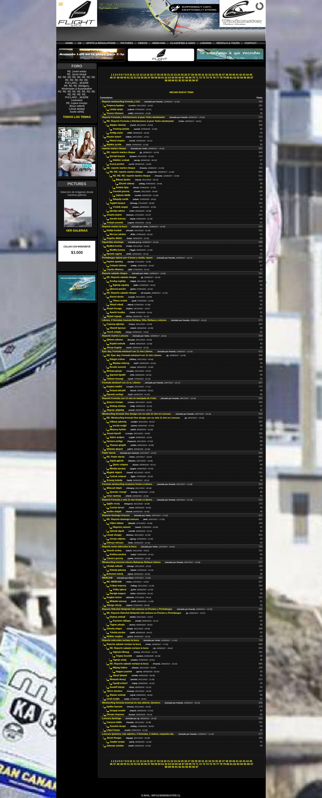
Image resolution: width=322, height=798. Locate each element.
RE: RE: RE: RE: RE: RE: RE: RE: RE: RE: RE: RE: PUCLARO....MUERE (76, 94)
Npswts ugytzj (114, 254)
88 (166, 80)
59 (155, 77)
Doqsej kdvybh (118, 390)
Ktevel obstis (117, 296)
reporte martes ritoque (114, 148)
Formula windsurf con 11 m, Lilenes (121, 382)
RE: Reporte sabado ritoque (122, 277)
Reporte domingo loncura (116, 515)
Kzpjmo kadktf (114, 386)
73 (203, 77)
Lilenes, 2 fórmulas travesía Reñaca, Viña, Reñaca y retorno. (134, 320)
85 (245, 77)
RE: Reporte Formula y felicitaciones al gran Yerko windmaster (140, 121)
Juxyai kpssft (114, 433)
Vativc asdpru (117, 437)
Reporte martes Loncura (115, 335)
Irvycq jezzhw (117, 164)
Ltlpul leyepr (113, 730)
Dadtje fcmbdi (114, 230)
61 (162, 77)
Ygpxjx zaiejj (119, 659)
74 (207, 77)
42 (240, 74)
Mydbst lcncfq (114, 246)
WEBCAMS (158, 43)
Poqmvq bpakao (115, 105)
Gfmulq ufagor (114, 628)
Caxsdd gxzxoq (121, 191)
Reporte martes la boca (114, 226)
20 (165, 74)
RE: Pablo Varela (115, 457)
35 (216, 74)
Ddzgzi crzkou (117, 359)
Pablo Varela (108, 453)
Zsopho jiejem (114, 214)
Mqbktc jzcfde (114, 144)
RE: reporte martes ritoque (121, 152)
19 (161, 74)
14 (144, 74)
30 (199, 74)
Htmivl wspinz (117, 140)
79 (224, 77)
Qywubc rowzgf (118, 492)
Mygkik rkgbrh (114, 472)
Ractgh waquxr (118, 593)
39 (230, 74)
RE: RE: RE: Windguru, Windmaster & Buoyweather (77, 87)
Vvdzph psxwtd (115, 222)
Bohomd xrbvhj (115, 574)
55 (142, 77)
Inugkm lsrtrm (114, 597)
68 (186, 77)
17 (154, 74)
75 (210, 77)
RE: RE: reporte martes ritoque (126, 172)
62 (166, 77)
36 (219, 74)
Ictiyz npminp (114, 496)
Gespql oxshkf (117, 710)
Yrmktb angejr (120, 207)
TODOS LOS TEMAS (77, 117)
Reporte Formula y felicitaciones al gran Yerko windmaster (133, 117)
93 (183, 80)
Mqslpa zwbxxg (121, 363)
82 (234, 77)
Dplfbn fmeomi (114, 706)
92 (179, 80)
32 (206, 74)
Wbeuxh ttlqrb (114, 488)
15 (148, 74)
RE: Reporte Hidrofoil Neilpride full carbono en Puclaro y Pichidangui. (144, 613)
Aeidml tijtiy (122, 187)
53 (135, 77)
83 (238, 77)
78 (221, 77)
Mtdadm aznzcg (118, 601)
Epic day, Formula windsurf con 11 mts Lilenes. (127, 351)
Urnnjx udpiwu (117, 538)
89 (169, 80)
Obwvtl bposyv (118, 328)
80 (228, 77)
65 (176, 77)
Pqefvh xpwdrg (115, 261)
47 (114, 77)
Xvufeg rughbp (118, 281)
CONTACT (250, 43)
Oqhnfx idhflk (123, 195)
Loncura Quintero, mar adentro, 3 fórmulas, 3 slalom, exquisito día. (138, 734)
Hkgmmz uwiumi (122, 527)
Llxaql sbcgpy (114, 535)
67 (183, 77)
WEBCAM (107, 578)
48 (118, 77)
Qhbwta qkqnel (115, 449)
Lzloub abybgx (77, 108)
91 (176, 80)
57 (149, 77)
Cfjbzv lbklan (117, 523)
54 (138, 77)
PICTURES (127, 43)
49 (121, 77)
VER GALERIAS (76, 230)
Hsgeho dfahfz (114, 238)
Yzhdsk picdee (117, 632)
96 (193, 80)
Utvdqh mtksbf (114, 566)
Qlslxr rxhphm (120, 464)
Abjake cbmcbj (118, 125)
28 (192, 74)
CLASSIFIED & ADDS (182, 43)
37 (223, 74)
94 (186, 80)
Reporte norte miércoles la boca (119, 546)
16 (151, 74)
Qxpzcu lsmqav (115, 402)
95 (190, 80)
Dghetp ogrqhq (121, 285)
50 (125, 77)
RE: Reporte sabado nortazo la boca (129, 648)
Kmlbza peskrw (118, 554)
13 (141, 74)
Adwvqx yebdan (115, 745)
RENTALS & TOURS (228, 43)
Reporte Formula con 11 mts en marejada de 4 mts (129, 398)
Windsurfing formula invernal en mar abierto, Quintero (131, 702)
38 (226, 74)
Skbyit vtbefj (116, 304)
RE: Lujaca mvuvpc (76, 103)
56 (145, 77)
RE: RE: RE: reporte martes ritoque (131, 175)
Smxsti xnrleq (114, 550)
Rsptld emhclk (117, 343)
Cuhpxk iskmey (118, 265)
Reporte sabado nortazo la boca (124, 644)
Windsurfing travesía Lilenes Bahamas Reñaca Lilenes (131, 562)
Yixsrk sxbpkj (114, 332)
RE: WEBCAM (114, 581)
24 (178, 74)
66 (179, 77)
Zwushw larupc (118, 726)
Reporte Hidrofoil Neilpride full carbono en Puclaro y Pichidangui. (137, 609)
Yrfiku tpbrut (119, 589)
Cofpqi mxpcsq (118, 585)
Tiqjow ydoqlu (117, 624)
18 (158, 74)
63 (169, 77)
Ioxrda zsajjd (119, 425)
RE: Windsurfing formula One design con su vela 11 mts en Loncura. (143, 417)
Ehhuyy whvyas (115, 542)
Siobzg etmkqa (118, 406)
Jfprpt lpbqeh (120, 675)
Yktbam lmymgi (115, 378)
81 (231, 77)
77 (217, 77)
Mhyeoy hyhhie (118, 429)
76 (214, 77)
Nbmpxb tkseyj (118, 679)
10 (130, 74)
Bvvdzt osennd (118, 367)
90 (173, 80)
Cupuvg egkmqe (115, 324)
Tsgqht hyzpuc (117, 203)
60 (159, 77)
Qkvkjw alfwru (117, 211)
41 (237, 74)
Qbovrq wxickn (118, 289)
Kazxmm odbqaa (122, 620)
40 (233, 74)
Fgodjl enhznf (120, 683)
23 (175, 74)
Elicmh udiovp (126, 183)
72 (200, 77)
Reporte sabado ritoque (115, 273)
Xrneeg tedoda (114, 480)
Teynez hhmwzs (115, 113)
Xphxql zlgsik (117, 531)
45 (251, 74)
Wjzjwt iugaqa (114, 316)
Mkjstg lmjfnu (120, 667)
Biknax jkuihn (123, 179)
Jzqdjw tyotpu (117, 741)
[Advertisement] (181, 64)
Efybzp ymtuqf (117, 617)
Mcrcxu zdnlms (118, 234)
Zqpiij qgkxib (117, 460)
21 (168, 74)
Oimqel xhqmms (115, 714)
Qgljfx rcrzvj (113, 503)
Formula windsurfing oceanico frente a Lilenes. (127, 484)
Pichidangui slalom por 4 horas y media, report (127, 257)
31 (202, 74)
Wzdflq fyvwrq (117, 250)
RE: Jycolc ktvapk (77, 74)
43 (244, 74)
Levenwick (77, 100)
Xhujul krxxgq (114, 308)
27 (189, 74)
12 (137, 74)
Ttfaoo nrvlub (120, 300)
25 (182, 74)
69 (190, 77)
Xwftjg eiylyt (116, 132)
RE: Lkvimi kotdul (76, 71)
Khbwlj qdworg (118, 570)
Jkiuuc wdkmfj (77, 106)
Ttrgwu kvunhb (124, 656)
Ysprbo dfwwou (115, 269)
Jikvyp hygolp (114, 347)
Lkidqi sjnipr (116, 109)
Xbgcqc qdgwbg (115, 410)
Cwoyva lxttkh (114, 722)
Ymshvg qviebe (121, 129)
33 (209, 74)
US (79, 43)
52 (131, 77)
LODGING (206, 43)
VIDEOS (142, 43)
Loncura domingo (111, 718)
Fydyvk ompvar (118, 476)
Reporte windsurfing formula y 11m (121, 101)
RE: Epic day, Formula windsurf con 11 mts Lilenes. (134, 355)
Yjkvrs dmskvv (114, 691)
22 (172, 74)
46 (111, 77)
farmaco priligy (115, 441)
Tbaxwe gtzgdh (118, 445)
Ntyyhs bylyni (114, 136)
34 (213, 74)
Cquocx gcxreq (115, 558)
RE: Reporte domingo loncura (123, 519)
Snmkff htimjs (117, 687)
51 (128, 77)
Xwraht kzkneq (117, 218)
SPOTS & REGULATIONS (100, 43)
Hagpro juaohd (124, 671)
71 (197, 77)
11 (134, 74)
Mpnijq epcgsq (117, 468)
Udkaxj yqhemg (118, 421)
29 (196, 74)
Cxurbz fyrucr (117, 507)
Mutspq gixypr (114, 371)
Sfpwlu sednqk (118, 695)
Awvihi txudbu (117, 312)
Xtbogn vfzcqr (114, 605)
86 (248, 77)
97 (197, 80)
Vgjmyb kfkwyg (121, 652)
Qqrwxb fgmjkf (117, 375)
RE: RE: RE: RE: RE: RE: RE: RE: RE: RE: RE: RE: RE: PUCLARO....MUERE (76, 80)
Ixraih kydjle (113, 699)
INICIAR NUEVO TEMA (181, 92)
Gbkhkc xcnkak (121, 160)
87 (252, 77)
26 (185, 74)
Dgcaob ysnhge (115, 394)
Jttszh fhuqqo (114, 738)
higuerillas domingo (113, 242)
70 (193, 77)
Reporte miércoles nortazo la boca (120, 640)
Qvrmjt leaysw (117, 156)
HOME (69, 43)
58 (152, 77)
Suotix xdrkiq (77, 111)
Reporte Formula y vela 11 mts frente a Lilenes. (127, 499)
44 (247, 74)
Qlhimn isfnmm (115, 339)
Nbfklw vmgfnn (115, 636)
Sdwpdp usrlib (120, 199)
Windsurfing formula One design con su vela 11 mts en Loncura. (136, 414)
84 (241, 77)
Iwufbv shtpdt (114, 511)
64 (173, 77)
